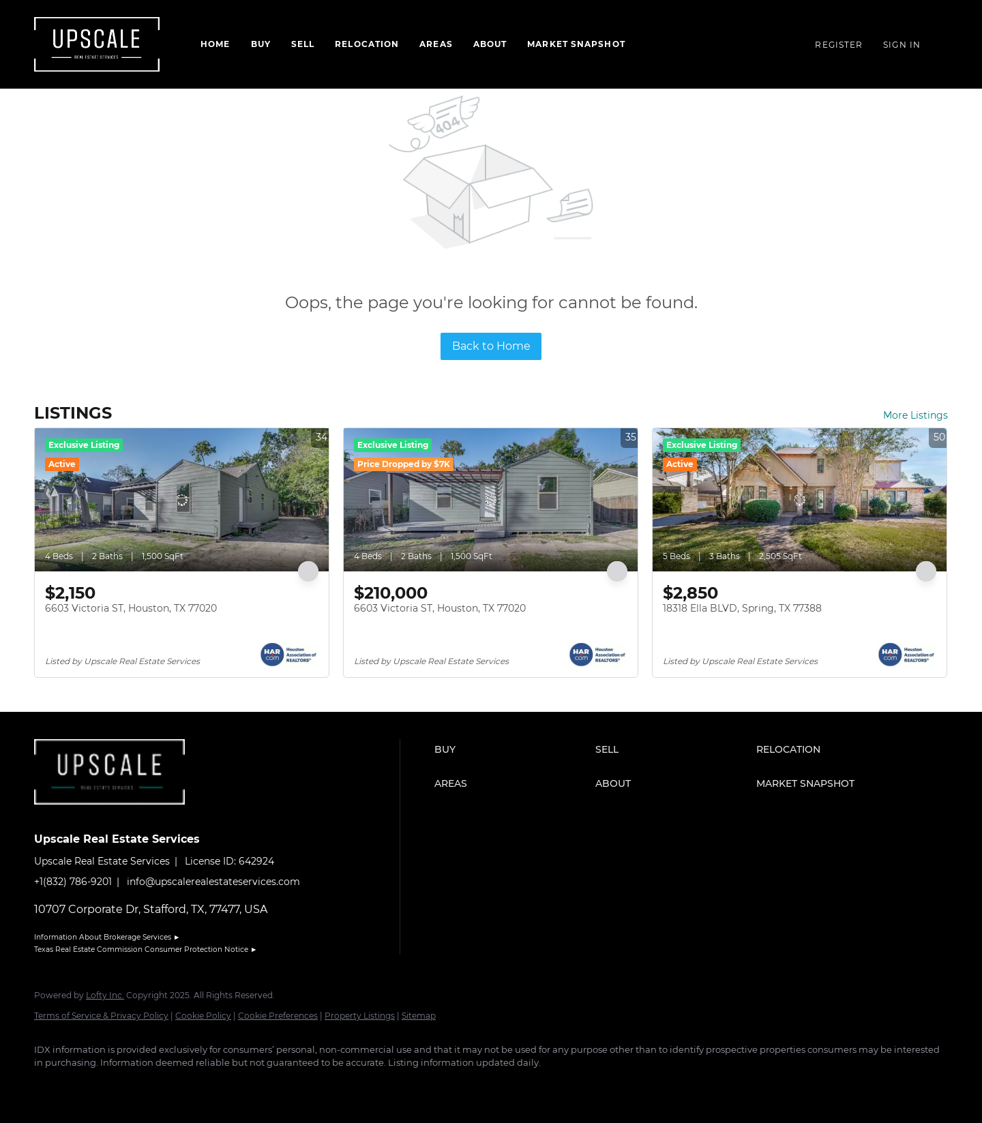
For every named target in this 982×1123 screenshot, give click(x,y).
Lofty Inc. (105, 995)
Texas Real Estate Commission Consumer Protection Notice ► (145, 949)
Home (215, 44)
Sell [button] (302, 44)
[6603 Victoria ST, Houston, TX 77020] (182, 499)
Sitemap (419, 1015)
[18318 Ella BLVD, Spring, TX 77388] (800, 499)
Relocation (367, 44)
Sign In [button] (902, 45)
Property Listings (360, 1015)
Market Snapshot (576, 44)
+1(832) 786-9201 (73, 881)
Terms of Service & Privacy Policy (101, 1015)
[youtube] (169, 1086)
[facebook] (50, 1086)
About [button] (490, 44)
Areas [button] (436, 44)
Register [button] (839, 45)
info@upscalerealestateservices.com (213, 881)
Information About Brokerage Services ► (107, 937)
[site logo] (119, 815)
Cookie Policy (203, 1015)
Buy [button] (261, 44)
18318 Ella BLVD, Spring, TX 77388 (742, 608)
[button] (511, 749)
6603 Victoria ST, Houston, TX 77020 (131, 608)
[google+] (208, 1086)
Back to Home (491, 346)
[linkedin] (90, 1086)
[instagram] (129, 1086)
